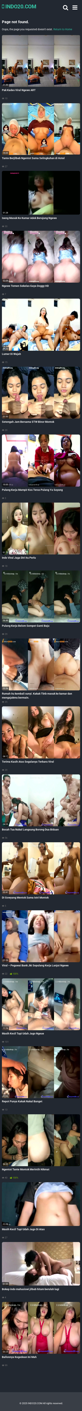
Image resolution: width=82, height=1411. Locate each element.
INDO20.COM (19, 6)
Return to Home (62, 29)
